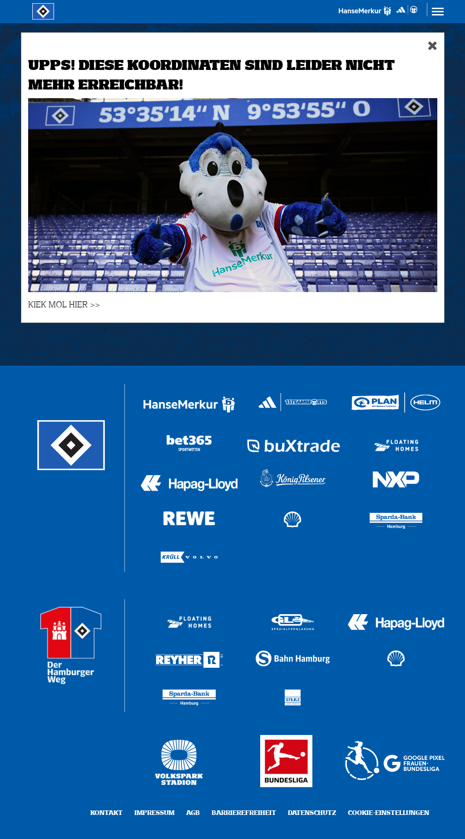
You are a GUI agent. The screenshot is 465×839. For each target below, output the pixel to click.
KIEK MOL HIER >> (64, 305)
